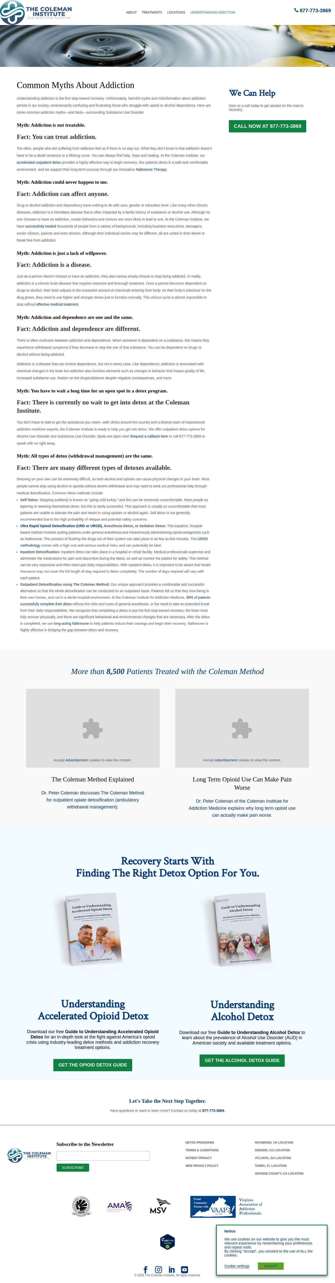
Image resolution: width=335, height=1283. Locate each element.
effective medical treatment (57, 304)
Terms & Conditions (202, 1153)
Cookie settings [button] (236, 1266)
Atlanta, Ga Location (273, 1161)
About (131, 12)
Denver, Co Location (272, 1153)
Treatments (152, 12)
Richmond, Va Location (274, 1145)
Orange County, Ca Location (279, 1176)
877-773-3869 (315, 10)
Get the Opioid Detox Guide (92, 1066)
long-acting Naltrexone (71, 623)
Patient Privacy (199, 1161)
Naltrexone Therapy (151, 169)
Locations (176, 12)
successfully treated (40, 226)
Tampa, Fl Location (271, 1169)
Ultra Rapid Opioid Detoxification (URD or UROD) (61, 526)
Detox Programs (200, 1145)
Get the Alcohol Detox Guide (242, 1062)
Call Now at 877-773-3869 (267, 129)
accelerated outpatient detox (39, 162)
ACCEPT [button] (270, 1266)
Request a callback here (149, 436)
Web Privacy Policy (202, 1169)
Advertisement (76, 760)
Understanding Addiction (212, 12)
